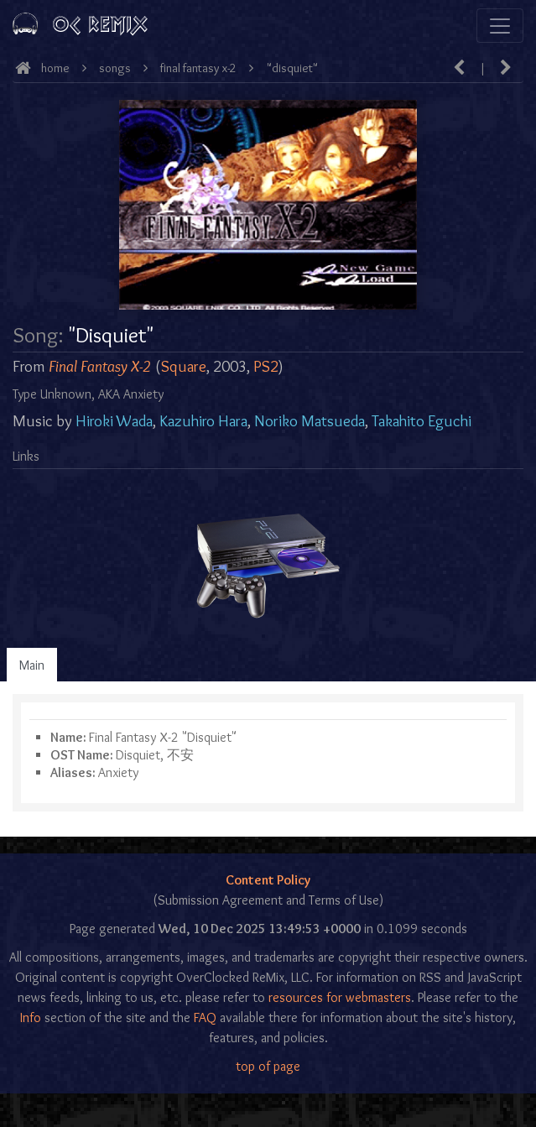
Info (30, 1017)
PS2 (265, 366)
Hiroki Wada (114, 420)
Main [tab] (31, 665)
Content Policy (268, 880)
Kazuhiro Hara (203, 420)
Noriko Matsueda (309, 420)
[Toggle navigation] (499, 25)
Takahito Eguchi (421, 420)
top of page (268, 1066)
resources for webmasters (339, 997)
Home (55, 68)
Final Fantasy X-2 (198, 68)
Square (183, 366)
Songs (115, 68)
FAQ (205, 1017)
